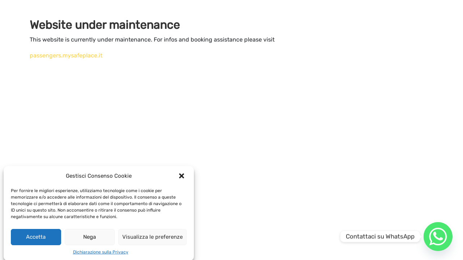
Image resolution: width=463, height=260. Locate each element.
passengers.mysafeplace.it (66, 55)
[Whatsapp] (438, 236)
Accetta (36, 239)
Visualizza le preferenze (152, 239)
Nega (89, 239)
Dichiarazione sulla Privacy (100, 254)
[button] (182, 178)
